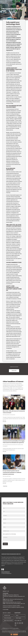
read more (4, 421)
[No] (26, 632)
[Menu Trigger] (25, 2)
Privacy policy (15, 634)
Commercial (11, 414)
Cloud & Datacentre (12, 12)
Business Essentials (12, 444)
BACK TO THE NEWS (7, 17)
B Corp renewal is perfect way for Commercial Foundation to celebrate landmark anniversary (12, 472)
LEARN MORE (14, 370)
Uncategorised (5, 446)
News (17, 12)
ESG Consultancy (18, 444)
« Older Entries (5, 486)
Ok (11, 634)
